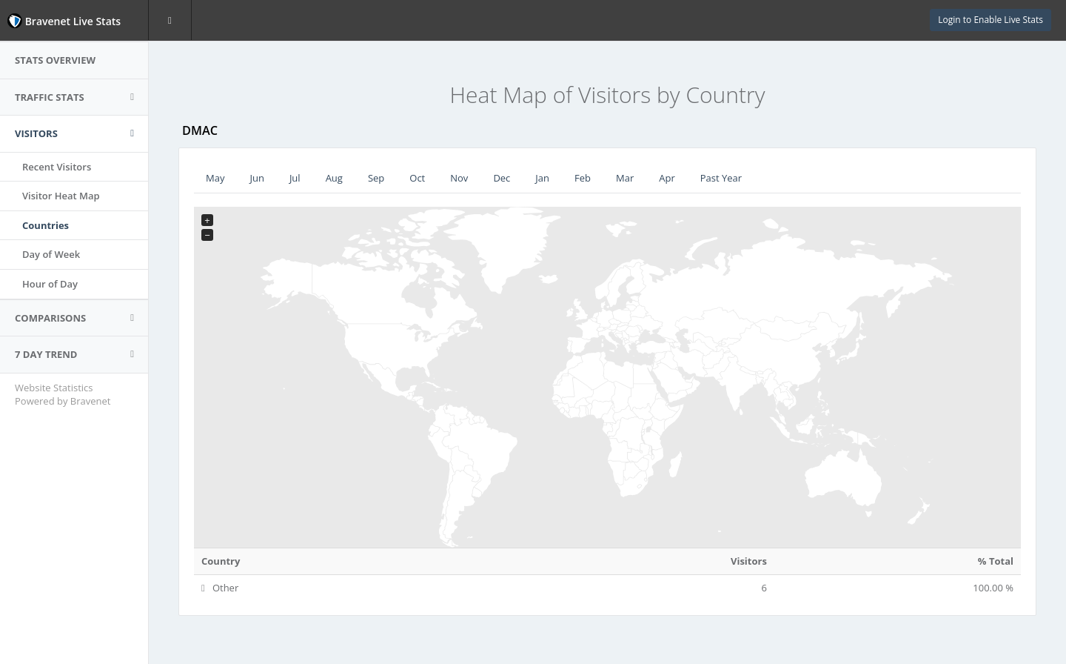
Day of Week (51, 254)
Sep (376, 178)
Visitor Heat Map (61, 195)
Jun (256, 178)
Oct (417, 178)
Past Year (721, 178)
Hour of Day (50, 283)
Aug (334, 178)
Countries (45, 225)
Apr (667, 178)
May (215, 178)
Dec (501, 178)
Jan (542, 178)
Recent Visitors (56, 166)
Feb (582, 178)
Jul (295, 178)
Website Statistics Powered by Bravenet (62, 394)
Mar (625, 178)
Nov (459, 178)
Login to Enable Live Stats (990, 19)
